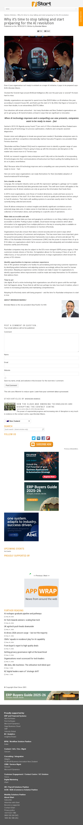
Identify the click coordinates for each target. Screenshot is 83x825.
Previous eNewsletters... (71, 449)
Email (47, 31)
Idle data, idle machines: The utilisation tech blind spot (27, 665)
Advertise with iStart (12, 802)
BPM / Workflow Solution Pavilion (17, 742)
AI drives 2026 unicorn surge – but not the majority (25, 632)
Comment (8, 332)
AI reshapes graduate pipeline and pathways (23, 613)
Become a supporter (12, 805)
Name (6, 355)
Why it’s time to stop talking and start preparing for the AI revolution (43, 15)
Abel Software (9, 718)
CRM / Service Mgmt (12, 764)
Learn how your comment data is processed (51, 392)
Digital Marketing (11, 780)
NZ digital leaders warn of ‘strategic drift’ (21, 671)
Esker (6, 744)
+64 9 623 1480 (10, 813)
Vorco (6, 777)
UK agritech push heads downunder (19, 626)
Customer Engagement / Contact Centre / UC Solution (26, 774)
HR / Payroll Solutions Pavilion (16, 787)
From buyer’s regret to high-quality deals (21, 645)
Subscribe (8, 800)
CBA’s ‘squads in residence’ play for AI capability (24, 639)
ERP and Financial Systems (15, 716)
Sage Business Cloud (12, 726)
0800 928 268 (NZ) (11, 815)
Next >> (47, 576)
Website (7, 370)
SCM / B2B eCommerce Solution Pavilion (21, 790)
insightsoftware (10, 737)
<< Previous (38, 576)
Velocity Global (10, 731)
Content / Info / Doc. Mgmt (15, 749)
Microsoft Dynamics (12, 724)
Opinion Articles (10, 15)
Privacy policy (9, 810)
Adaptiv (7, 759)
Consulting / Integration (14, 756)
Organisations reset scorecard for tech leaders (24, 658)
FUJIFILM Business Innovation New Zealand (20, 762)
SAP (6, 729)
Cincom (7, 752)
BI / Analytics (9, 734)
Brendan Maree (41, 26)
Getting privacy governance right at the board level (25, 652)
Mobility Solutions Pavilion (15, 795)
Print (39, 31)
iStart (6, 782)
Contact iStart (9, 808)
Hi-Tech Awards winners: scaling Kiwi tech (22, 620)
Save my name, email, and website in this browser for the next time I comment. (34, 381)
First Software (9, 721)
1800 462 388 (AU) (11, 818)
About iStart (9, 797)
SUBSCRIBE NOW (81, 16)
